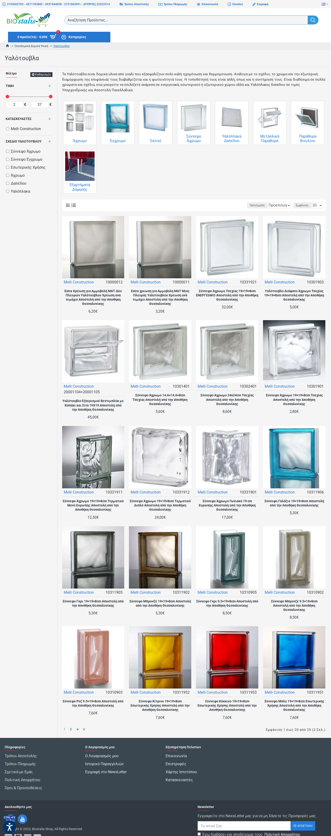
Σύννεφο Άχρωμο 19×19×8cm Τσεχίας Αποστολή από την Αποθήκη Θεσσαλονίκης (294, 399)
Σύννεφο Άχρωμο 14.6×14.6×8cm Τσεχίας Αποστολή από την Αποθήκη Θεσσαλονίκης (160, 399)
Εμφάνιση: (303, 205)
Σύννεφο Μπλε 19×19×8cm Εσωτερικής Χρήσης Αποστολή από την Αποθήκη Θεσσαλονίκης (294, 705)
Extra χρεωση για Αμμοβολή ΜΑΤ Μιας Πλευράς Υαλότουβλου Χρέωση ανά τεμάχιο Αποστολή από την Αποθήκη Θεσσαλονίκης (160, 297)
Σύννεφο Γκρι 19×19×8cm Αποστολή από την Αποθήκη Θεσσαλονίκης (93, 603)
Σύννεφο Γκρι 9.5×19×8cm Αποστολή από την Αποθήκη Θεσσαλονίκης (227, 603)
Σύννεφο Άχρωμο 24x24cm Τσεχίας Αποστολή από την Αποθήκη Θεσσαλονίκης (227, 399)
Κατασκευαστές (19, 119)
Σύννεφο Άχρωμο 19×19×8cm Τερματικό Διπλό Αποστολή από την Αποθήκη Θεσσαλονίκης (160, 505)
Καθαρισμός (43, 74)
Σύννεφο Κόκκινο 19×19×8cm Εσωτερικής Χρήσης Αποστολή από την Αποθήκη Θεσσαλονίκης (227, 705)
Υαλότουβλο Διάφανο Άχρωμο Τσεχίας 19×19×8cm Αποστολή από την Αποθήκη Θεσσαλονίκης (294, 295)
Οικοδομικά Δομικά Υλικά (31, 46)
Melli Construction (79, 282)
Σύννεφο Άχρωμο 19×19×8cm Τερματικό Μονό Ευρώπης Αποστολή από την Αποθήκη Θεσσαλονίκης (93, 505)
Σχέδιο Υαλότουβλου (24, 141)
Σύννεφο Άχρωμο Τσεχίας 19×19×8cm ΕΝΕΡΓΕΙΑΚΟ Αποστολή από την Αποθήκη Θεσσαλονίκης (227, 295)
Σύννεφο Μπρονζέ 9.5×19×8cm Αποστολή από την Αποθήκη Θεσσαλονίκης (294, 605)
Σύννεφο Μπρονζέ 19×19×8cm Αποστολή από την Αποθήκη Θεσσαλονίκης (160, 603)
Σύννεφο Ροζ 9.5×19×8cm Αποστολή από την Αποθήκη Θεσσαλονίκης (93, 703)
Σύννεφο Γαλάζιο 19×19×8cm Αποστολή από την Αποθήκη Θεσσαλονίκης (294, 503)
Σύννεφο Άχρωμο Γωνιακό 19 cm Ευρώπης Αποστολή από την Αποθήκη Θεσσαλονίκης (227, 505)
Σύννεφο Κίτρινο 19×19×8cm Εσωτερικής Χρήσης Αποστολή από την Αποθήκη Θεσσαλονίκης (160, 705)
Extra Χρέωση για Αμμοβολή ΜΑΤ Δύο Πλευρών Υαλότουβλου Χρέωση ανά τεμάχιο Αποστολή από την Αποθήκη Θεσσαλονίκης (93, 297)
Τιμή (10, 86)
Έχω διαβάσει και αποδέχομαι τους (249, 821)
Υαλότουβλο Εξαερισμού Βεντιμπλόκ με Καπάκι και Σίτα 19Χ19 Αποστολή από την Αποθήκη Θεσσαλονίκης (93, 405)
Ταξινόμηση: (242, 205)
